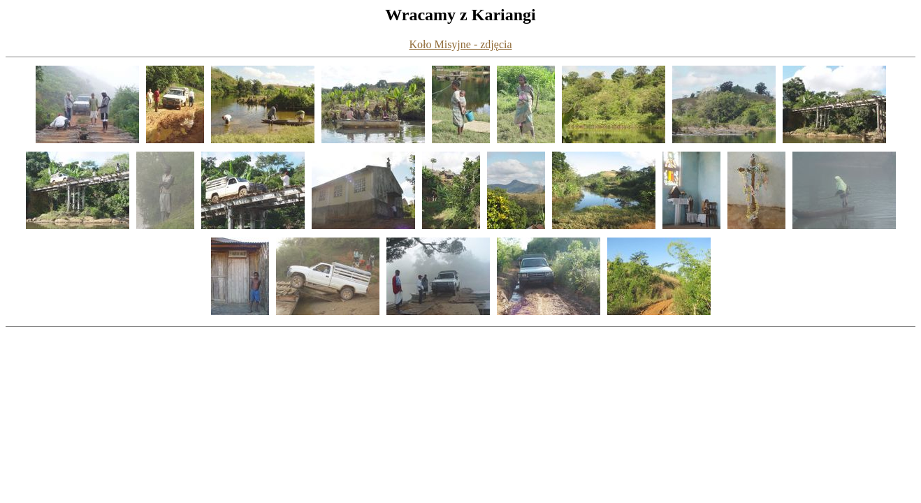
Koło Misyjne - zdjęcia (460, 44)
